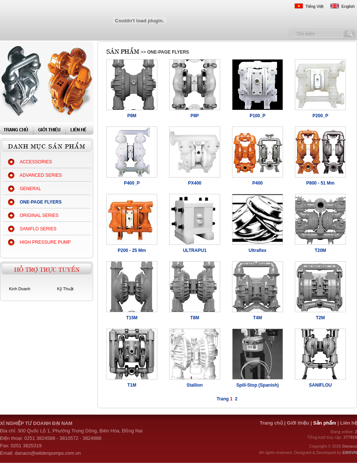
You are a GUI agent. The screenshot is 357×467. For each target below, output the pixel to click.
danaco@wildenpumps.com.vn (48, 453)
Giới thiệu (298, 423)
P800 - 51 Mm (320, 183)
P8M (131, 115)
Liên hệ (348, 423)
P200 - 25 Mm (132, 250)
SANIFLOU (320, 385)
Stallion (195, 385)
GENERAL (30, 188)
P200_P (320, 115)
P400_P (132, 183)
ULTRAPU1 (194, 250)
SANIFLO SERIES (38, 228)
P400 (257, 183)
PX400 (194, 183)
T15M (132, 317)
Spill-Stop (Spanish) (258, 385)
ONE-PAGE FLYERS (41, 202)
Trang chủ (271, 423)
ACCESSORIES (36, 161)
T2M (320, 317)
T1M (132, 385)
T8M (194, 317)
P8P (194, 115)
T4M (257, 317)
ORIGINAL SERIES (39, 215)
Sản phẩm (325, 423)
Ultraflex (257, 250)
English (348, 6)
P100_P (258, 115)
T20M (320, 250)
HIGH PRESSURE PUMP (45, 242)
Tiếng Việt (314, 6)
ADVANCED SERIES (41, 175)
